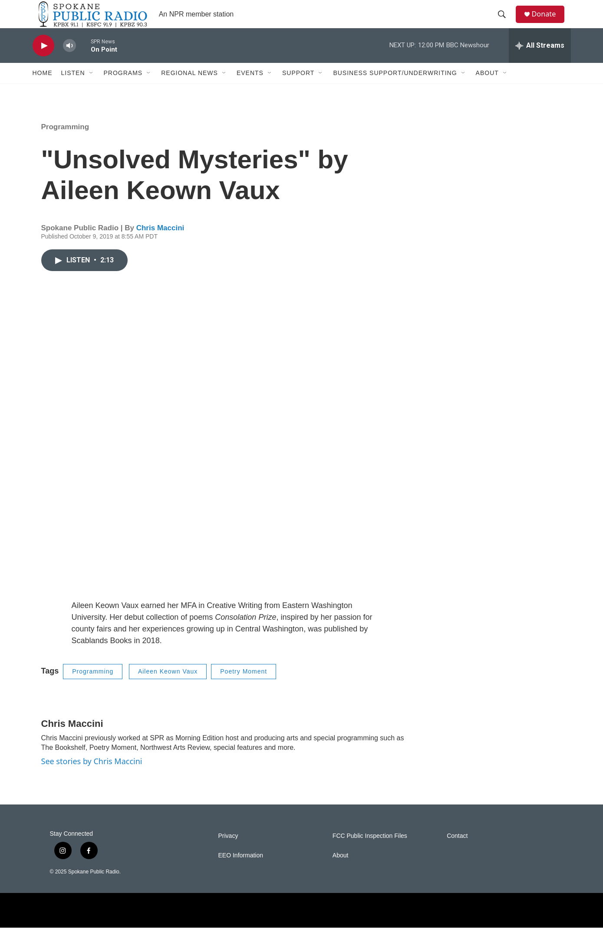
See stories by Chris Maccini (91, 778)
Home (43, 90)
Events (250, 90)
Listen (73, 90)
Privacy (228, 853)
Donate (548, 22)
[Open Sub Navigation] (91, 90)
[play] (43, 63)
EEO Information (241, 873)
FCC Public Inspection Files (370, 853)
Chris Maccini (160, 245)
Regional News (189, 90)
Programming (65, 144)
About (487, 90)
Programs (123, 90)
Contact (457, 853)
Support (298, 90)
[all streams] (540, 63)
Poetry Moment (243, 688)
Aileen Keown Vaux (168, 688)
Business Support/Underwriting (395, 90)
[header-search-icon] (505, 23)
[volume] (69, 63)
